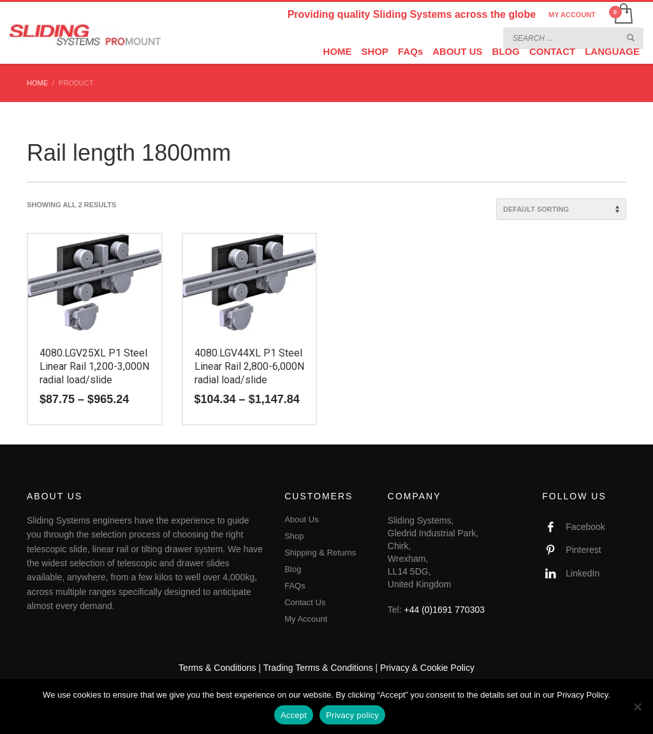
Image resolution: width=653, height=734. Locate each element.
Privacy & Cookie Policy (427, 668)
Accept (294, 715)
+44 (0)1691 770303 (444, 610)
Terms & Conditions (217, 668)
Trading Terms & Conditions (318, 668)
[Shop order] (561, 209)
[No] (637, 706)
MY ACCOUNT (572, 14)
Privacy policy (352, 715)
